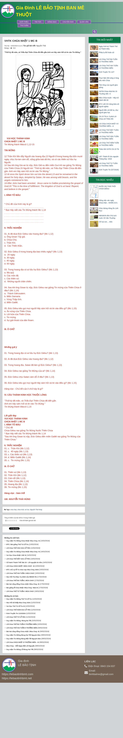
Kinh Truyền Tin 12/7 (106, 72)
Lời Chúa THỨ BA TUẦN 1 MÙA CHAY (20, 634)
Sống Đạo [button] (51, 22)
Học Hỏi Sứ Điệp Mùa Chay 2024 (18, 656)
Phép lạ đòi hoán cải (106, 52)
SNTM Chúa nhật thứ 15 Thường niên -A (108, 92)
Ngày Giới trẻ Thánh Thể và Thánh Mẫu (108, 47)
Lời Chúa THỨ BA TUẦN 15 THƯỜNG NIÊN (108, 60)
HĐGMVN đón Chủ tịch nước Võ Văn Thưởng (108, 217)
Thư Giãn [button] (24, 25)
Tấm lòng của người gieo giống (108, 86)
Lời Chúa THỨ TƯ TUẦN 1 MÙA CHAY (20, 645)
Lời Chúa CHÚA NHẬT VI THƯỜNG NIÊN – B (22, 696)
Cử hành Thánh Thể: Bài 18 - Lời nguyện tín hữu (24, 616)
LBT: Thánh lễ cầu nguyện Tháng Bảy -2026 (108, 158)
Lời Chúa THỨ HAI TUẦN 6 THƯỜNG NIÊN (21, 682)
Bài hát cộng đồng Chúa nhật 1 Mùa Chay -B (22, 685)
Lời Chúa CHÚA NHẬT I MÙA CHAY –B (20, 620)
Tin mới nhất (104, 39)
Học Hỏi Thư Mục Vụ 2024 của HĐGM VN (21, 631)
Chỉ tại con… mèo (105, 222)
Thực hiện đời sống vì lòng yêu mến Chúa (109, 79)
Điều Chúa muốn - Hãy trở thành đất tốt (109, 99)
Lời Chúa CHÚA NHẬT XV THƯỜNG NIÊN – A (109, 125)
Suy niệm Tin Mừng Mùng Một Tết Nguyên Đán (23, 692)
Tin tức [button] (38, 22)
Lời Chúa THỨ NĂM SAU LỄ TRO (18, 664)
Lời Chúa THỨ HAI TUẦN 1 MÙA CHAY (20, 627)
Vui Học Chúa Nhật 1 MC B (16, 609)
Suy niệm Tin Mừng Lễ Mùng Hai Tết (19, 703)
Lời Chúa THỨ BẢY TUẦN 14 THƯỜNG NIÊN (108, 131)
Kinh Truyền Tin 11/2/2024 (15, 667)
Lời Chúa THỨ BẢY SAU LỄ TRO (18, 613)
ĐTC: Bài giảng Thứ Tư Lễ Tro (17, 598)
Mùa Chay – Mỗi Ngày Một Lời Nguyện (20, 700)
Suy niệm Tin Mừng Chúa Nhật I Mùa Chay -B (23, 595)
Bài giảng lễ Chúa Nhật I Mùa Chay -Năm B (22, 641)
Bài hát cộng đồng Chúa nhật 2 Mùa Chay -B (22, 638)
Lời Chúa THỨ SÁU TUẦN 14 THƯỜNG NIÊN (109, 137)
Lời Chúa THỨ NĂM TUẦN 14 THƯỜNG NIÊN (109, 144)
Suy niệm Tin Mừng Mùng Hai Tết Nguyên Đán (23, 689)
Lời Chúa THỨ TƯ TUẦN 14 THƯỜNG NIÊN (108, 164)
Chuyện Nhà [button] (68, 22)
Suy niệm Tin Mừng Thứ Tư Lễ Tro (19, 653)
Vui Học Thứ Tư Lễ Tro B (15, 660)
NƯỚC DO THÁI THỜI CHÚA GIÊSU (107, 187)
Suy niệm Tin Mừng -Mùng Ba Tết (18, 674)
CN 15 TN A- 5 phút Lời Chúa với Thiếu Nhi (107, 118)
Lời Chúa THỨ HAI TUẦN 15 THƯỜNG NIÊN (108, 67)
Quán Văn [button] (84, 22)
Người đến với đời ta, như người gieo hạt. (108, 111)
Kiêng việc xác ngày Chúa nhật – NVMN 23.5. (108, 201)
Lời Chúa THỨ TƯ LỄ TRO (15, 671)
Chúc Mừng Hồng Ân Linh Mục (108, 209)
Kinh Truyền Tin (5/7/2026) (109, 170)
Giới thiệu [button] (24, 22)
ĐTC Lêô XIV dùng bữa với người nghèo (109, 105)
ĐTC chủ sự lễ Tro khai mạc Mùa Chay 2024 (22, 623)
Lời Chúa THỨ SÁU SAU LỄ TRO (18, 602)
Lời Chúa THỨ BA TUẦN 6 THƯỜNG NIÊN (21, 678)
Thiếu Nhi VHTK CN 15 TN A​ (109, 150)
